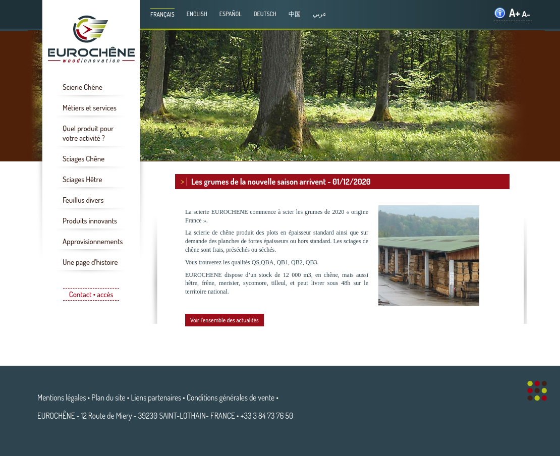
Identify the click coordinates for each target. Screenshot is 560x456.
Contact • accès (91, 294)
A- (526, 14)
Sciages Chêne (83, 158)
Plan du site (108, 397)
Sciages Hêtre (82, 179)
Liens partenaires (156, 397)
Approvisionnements (93, 241)
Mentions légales (61, 397)
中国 (295, 14)
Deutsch (265, 14)
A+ (514, 13)
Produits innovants (90, 220)
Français (162, 14)
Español (230, 14)
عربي (319, 14)
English (197, 14)
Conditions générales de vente (230, 397)
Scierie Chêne (82, 87)
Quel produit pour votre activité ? (88, 133)
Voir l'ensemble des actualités (224, 320)
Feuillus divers (83, 200)
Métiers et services (90, 107)
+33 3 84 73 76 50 (267, 416)
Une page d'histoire (90, 262)
